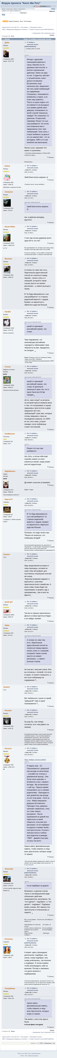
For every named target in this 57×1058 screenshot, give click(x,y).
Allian (7, 625)
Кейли (7, 166)
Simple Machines (36, 1053)
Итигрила (9, 939)
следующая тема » (49, 33)
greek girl (9, 602)
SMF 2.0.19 (21, 1053)
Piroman (8, 710)
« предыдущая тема (38, 33)
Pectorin (8, 748)
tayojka (8, 312)
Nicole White (10, 227)
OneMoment (10, 434)
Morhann (8, 259)
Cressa (8, 367)
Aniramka (23, 29)
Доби (7, 43)
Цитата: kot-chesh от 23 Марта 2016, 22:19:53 (33, 377)
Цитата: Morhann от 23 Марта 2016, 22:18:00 (33, 509)
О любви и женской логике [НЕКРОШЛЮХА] (31, 44)
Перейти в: (33, 1043)
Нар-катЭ (8, 499)
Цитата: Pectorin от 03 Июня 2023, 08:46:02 (32, 998)
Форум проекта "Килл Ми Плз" (21, 3)
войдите (4, 10)
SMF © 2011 (28, 1053)
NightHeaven (10, 471)
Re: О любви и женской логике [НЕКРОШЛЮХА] (31, 871)
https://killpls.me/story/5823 (35, 760)
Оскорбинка (10, 988)
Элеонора (9, 869)
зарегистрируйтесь (15, 10)
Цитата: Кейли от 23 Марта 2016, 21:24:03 (32, 202)
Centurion (9, 192)
